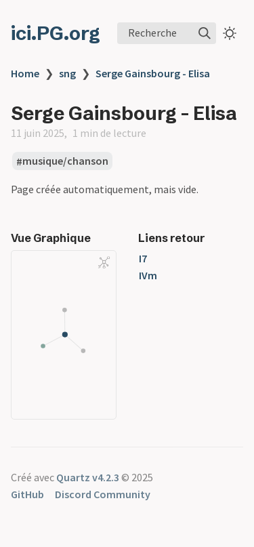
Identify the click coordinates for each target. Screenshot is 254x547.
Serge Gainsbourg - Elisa (153, 73)
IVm (148, 275)
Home (25, 73)
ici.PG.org (55, 33)
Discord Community (102, 494)
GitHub (27, 494)
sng (67, 73)
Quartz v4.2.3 (87, 477)
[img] (204, 33)
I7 (143, 258)
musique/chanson (65, 161)
